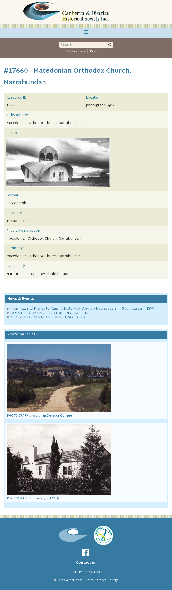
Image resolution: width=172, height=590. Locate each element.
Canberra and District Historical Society (91, 580)
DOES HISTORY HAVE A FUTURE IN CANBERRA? (50, 313)
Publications (75, 52)
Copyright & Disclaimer (86, 572)
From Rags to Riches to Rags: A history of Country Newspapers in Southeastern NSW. (83, 308)
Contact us (86, 562)
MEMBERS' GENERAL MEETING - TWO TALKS (48, 317)
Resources (98, 52)
